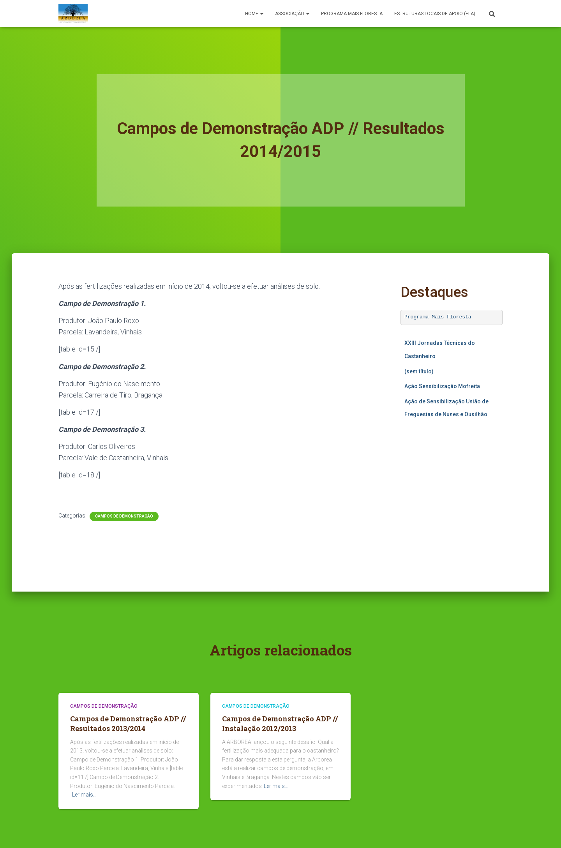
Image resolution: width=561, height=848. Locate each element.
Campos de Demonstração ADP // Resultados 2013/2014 (128, 723)
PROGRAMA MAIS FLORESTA (352, 13)
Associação (292, 13)
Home (254, 13)
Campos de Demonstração (124, 516)
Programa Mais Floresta (437, 317)
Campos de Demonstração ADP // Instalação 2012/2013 (280, 723)
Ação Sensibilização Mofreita (442, 386)
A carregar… (451, 499)
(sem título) (419, 371)
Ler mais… (84, 794)
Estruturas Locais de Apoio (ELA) (434, 13)
